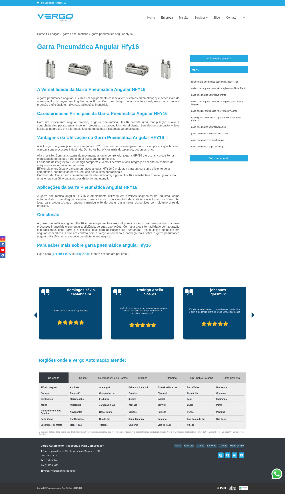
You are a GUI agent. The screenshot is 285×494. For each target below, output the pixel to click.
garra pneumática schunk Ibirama (207, 144)
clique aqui (83, 254)
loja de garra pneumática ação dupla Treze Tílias (214, 82)
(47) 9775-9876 (49, 465)
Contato (231, 17)
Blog (217, 17)
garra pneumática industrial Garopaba (209, 137)
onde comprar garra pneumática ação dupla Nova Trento (218, 89)
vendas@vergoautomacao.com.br (58, 471)
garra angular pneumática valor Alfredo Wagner (214, 113)
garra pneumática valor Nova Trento (208, 96)
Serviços (200, 17)
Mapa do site (237, 446)
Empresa (167, 17)
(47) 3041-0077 (62, 254)
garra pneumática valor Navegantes (208, 130)
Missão (183, 17)
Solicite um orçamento (219, 58)
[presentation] (30, 329)
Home (151, 17)
